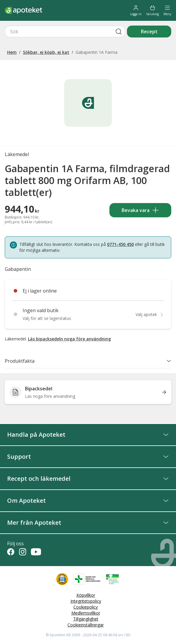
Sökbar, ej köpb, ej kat (46, 52)
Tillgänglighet (85, 619)
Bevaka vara (140, 210)
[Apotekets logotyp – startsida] (23, 10)
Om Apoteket (88, 501)
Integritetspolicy (85, 601)
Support (88, 457)
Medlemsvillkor (85, 613)
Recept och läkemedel (88, 479)
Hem (12, 52)
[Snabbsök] (65, 31)
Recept (149, 31)
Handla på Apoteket (88, 435)
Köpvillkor (85, 595)
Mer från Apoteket (88, 523)
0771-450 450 (120, 244)
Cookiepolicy (85, 607)
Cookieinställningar (85, 625)
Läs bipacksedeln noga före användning (69, 339)
